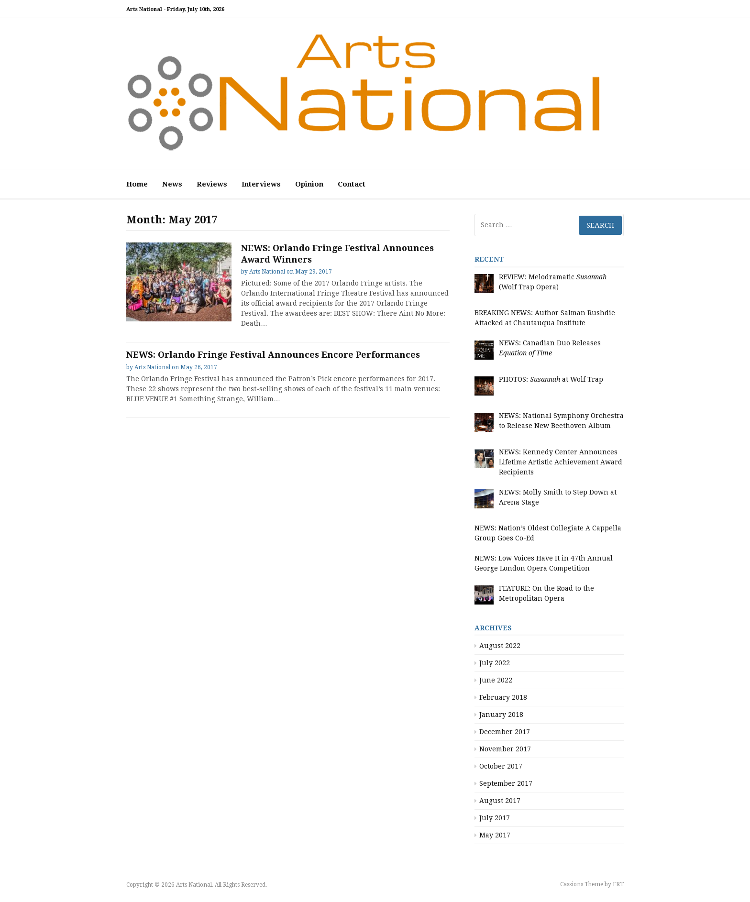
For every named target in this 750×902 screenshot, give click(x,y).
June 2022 (495, 680)
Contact (351, 184)
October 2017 (500, 766)
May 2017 (494, 835)
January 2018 (501, 714)
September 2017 (505, 783)
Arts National (267, 271)
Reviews (212, 184)
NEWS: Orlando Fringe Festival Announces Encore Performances (273, 355)
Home (137, 184)
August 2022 (499, 645)
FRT (618, 884)
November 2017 (505, 749)
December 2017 (504, 732)
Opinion (309, 184)
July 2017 (494, 818)
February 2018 (503, 697)
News (172, 184)
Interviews (261, 184)
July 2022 (494, 663)
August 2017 (499, 800)
